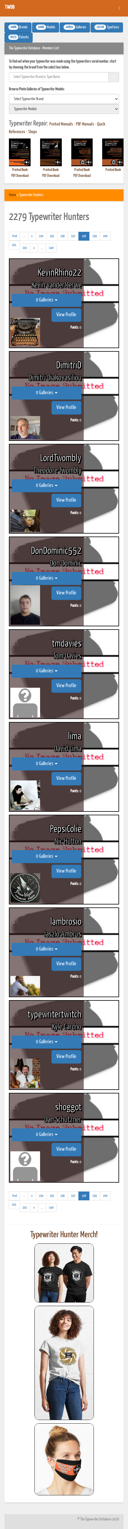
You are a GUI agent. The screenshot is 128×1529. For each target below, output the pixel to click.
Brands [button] (18, 27)
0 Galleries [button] (47, 300)
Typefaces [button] (106, 27)
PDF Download (20, 176)
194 (41, 236)
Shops (32, 132)
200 (105, 236)
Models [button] (45, 27)
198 (85, 235)
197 (73, 236)
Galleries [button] (75, 27)
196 (62, 236)
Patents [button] (18, 37)
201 (14, 245)
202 (25, 248)
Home (12, 195)
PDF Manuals (85, 124)
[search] (64, 99)
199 (94, 236)
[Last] (51, 248)
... (25, 237)
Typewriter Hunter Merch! (64, 1235)
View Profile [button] (66, 314)
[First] (14, 236)
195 (52, 236)
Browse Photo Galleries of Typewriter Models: (37, 89)
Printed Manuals (61, 124)
